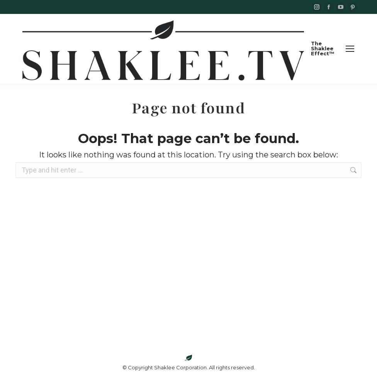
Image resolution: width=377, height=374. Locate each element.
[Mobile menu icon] (350, 48)
